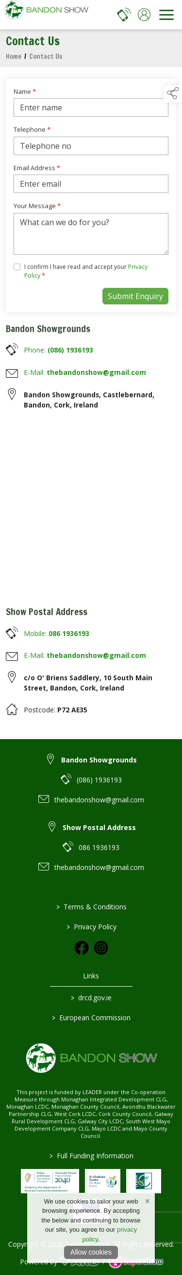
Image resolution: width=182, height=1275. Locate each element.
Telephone (32, 129)
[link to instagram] (101, 947)
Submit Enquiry (135, 296)
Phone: (58, 349)
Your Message (37, 205)
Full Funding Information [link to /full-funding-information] (91, 1155)
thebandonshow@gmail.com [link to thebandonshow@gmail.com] (99, 799)
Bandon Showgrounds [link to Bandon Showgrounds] (99, 759)
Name (25, 91)
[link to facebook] (81, 947)
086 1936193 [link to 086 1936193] (99, 847)
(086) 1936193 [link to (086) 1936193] (99, 779)
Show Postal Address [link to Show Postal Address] (99, 827)
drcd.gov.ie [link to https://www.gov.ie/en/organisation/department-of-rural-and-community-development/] (91, 997)
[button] (173, 94)
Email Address (37, 167)
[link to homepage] (46, 14)
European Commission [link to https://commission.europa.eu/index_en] (91, 1017)
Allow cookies (91, 1252)
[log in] (144, 14)
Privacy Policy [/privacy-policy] (91, 926)
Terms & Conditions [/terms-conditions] (91, 906)
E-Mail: (85, 372)
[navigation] (166, 14)
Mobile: (56, 633)
